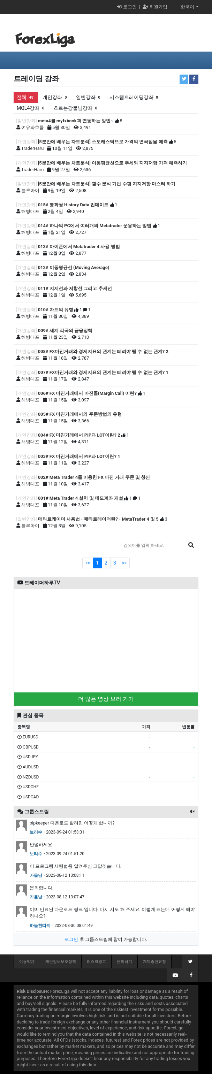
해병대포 (30, 211)
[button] (192, 812)
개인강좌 (55, 97)
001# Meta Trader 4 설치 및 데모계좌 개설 (80, 498)
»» (124, 563)
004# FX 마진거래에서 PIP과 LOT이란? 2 (79, 435)
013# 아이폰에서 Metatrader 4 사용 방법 (79, 246)
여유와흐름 (32, 127)
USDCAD (31, 797)
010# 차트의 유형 (55, 309)
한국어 (184, 6)
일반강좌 (89, 97)
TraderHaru (32, 148)
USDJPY (30, 756)
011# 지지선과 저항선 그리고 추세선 (75, 288)
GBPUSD (31, 747)
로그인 (126, 6)
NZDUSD (31, 777)
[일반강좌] (26, 120)
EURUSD (30, 737)
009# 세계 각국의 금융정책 (65, 330)
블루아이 (30, 190)
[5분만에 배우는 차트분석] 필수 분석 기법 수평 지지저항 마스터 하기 (107, 183)
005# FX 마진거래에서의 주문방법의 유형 (80, 414)
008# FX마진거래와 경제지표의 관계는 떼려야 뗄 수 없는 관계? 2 (103, 351)
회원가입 (155, 6)
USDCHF (31, 786)
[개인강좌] (26, 141)
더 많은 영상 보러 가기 (106, 699)
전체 (26, 97)
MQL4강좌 (31, 108)
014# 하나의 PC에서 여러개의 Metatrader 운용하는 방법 (95, 225)
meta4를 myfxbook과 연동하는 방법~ (76, 120)
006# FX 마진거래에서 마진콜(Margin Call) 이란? (87, 393)
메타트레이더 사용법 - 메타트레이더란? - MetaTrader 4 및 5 (98, 519)
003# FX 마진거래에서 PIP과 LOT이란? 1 (79, 456)
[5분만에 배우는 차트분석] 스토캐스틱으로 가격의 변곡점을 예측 (103, 141)
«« (87, 563)
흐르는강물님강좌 (76, 108)
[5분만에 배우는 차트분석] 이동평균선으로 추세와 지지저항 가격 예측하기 (112, 163)
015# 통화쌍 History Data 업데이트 (73, 204)
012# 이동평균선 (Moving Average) (73, 267)
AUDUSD (31, 767)
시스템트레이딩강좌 (134, 97)
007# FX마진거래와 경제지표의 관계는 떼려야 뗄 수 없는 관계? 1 (103, 372)
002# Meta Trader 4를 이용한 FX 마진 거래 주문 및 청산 (94, 477)
